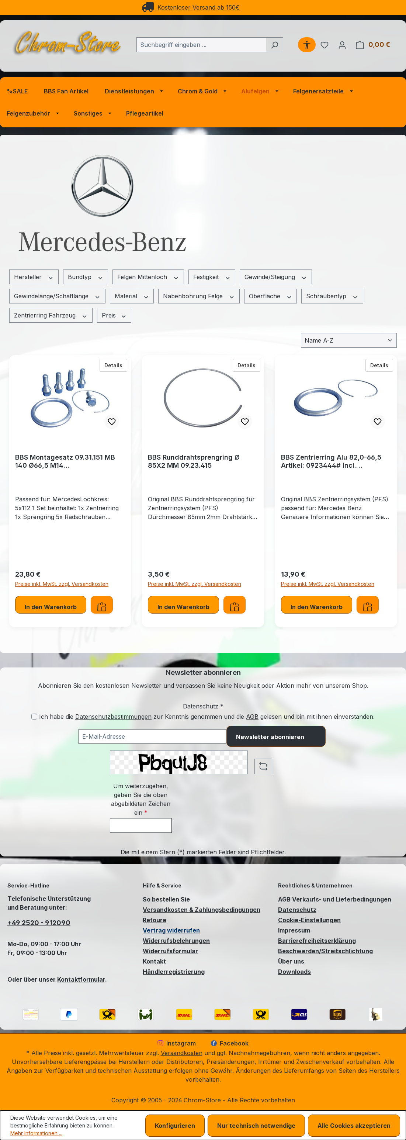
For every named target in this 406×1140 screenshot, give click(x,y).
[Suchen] (274, 44)
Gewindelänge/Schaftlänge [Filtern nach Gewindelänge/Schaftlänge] (57, 296)
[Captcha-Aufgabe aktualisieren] (263, 766)
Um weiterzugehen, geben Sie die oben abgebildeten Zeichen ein (140, 799)
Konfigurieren (175, 1125)
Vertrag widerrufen (171, 930)
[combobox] (201, 44)
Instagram (176, 1043)
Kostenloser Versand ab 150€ (191, 7)
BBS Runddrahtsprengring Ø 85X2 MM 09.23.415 (194, 461)
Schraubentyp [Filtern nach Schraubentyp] (332, 296)
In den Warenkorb (51, 607)
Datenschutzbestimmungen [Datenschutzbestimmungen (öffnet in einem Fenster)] (113, 716)
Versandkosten (181, 1053)
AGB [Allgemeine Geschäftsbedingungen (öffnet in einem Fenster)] (252, 716)
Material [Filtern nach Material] (132, 296)
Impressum (294, 930)
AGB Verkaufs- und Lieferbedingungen (334, 899)
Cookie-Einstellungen (309, 920)
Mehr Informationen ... (36, 1133)
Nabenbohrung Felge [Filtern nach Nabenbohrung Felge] (199, 296)
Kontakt (154, 961)
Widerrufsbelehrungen (176, 940)
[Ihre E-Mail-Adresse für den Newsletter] (152, 736)
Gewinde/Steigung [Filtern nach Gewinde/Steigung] (275, 277)
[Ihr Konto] (342, 44)
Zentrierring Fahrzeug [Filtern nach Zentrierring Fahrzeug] (51, 315)
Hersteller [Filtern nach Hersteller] (34, 277)
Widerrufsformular (170, 951)
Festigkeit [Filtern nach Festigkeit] (212, 277)
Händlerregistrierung (174, 971)
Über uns (291, 961)
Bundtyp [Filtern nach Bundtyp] (86, 277)
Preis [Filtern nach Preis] (114, 315)
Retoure (154, 920)
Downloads (294, 971)
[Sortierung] (349, 340)
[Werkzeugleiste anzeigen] (307, 44)
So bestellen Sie (166, 899)
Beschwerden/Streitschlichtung (325, 951)
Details (115, 364)
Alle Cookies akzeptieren (354, 1125)
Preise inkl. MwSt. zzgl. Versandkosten (61, 584)
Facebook (230, 1043)
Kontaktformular (81, 979)
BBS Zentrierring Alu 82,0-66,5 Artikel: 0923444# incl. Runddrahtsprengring (331, 461)
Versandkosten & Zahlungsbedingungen (201, 909)
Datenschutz (297, 909)
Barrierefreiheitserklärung (317, 940)
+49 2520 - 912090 (38, 923)
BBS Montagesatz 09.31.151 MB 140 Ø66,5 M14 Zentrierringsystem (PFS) (65, 461)
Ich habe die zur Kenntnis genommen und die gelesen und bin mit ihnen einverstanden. (207, 716)
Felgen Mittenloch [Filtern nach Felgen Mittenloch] (148, 277)
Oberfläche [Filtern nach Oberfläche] (270, 296)
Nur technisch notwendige (256, 1125)
